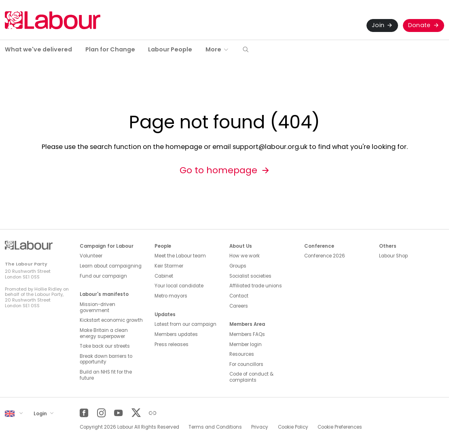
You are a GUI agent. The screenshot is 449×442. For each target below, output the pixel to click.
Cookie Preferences (340, 427)
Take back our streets (105, 346)
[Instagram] (101, 413)
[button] (245, 50)
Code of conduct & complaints (251, 377)
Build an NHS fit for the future (106, 375)
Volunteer (91, 256)
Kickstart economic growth (111, 320)
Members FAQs (247, 334)
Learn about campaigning (111, 266)
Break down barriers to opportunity (106, 359)
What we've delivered (38, 49)
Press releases (171, 344)
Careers (238, 306)
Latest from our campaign (185, 324)
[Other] (152, 413)
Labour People (170, 49)
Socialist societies (250, 276)
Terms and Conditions (215, 427)
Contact (238, 296)
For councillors (246, 364)
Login (41, 413)
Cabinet (164, 276)
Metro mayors (171, 296)
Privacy (259, 427)
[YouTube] (118, 413)
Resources (241, 354)
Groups (237, 266)
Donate (419, 25)
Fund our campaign (103, 276)
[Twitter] (135, 413)
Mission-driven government (97, 307)
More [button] (213, 49)
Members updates (176, 334)
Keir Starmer (169, 266)
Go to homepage (218, 170)
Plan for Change (110, 49)
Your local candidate (179, 286)
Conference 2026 (324, 256)
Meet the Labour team (180, 256)
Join (378, 25)
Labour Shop (393, 256)
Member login (245, 344)
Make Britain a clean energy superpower (104, 333)
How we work (244, 256)
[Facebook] (84, 413)
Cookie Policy (293, 427)
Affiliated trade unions (255, 286)
